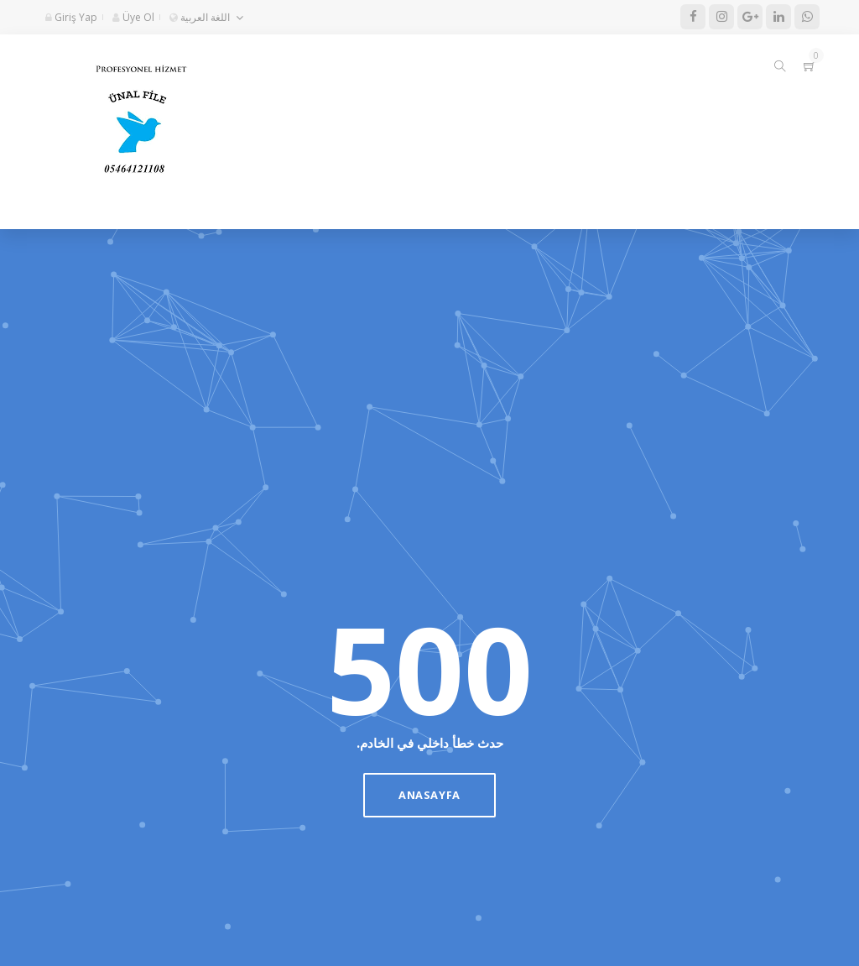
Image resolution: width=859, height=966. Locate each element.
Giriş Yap (71, 17)
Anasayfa (429, 794)
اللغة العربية (199, 17)
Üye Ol (133, 17)
